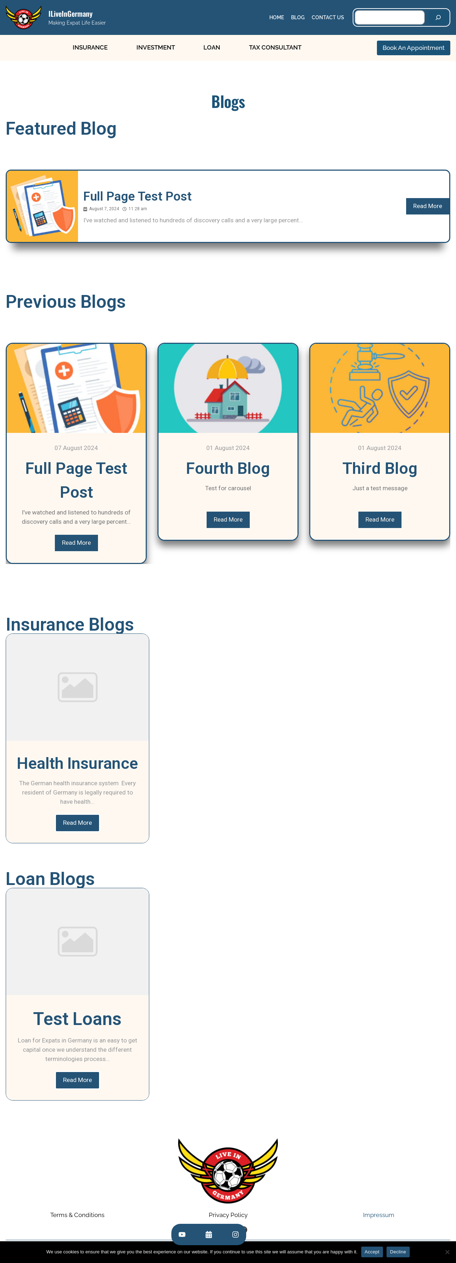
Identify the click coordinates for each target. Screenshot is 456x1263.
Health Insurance (77, 763)
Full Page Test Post (137, 196)
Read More (427, 205)
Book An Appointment (414, 47)
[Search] (438, 17)
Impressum (378, 1215)
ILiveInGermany (70, 13)
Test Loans (77, 1019)
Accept (372, 1251)
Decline (398, 1251)
